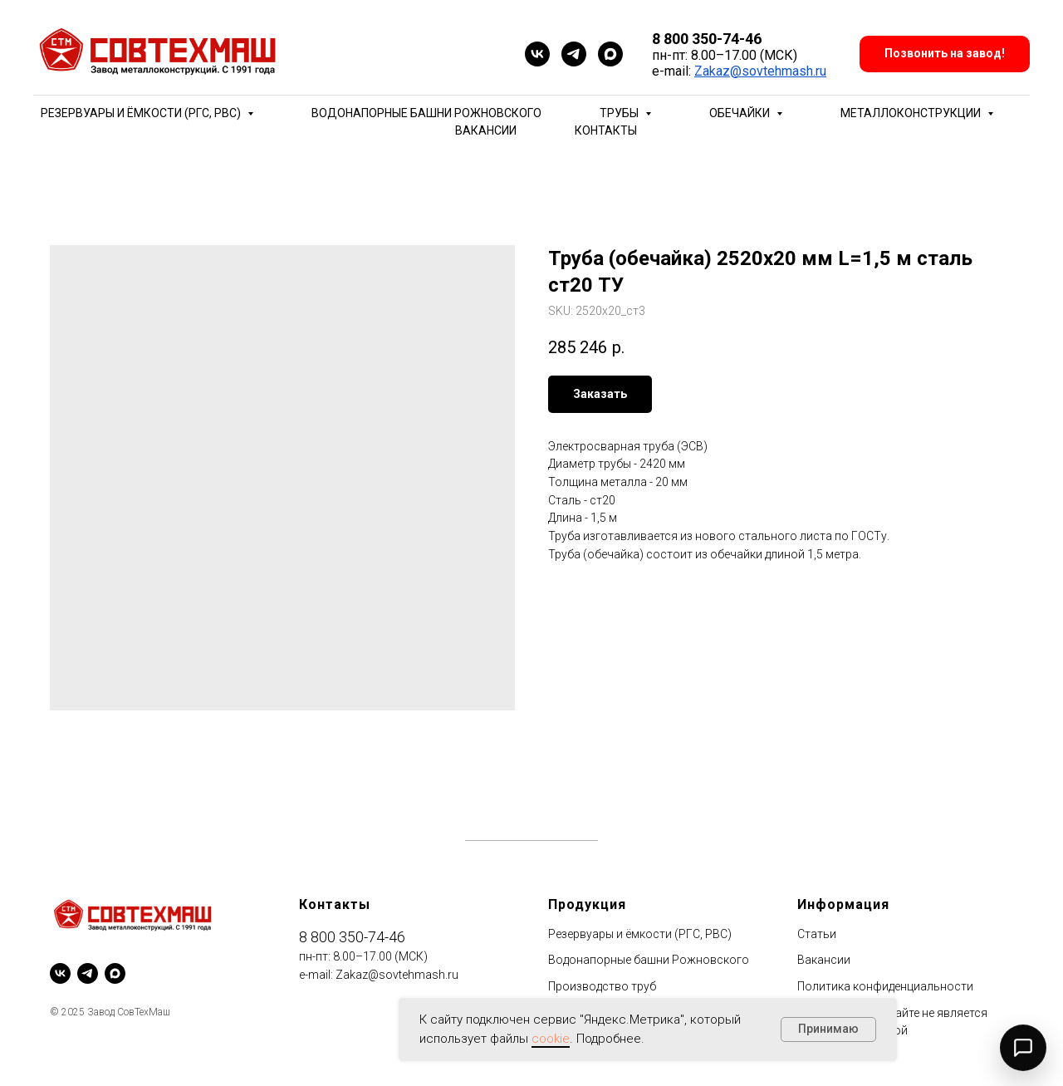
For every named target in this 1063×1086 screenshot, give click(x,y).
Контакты (606, 130)
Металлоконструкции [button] (911, 113)
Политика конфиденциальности (885, 986)
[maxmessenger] (610, 54)
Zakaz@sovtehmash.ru (760, 71)
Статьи (816, 934)
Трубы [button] (620, 113)
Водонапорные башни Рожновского (426, 113)
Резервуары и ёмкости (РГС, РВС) (640, 934)
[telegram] (573, 54)
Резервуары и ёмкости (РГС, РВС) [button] (142, 113)
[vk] (537, 54)
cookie (551, 1038)
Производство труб (602, 986)
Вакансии (486, 130)
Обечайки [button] (740, 113)
